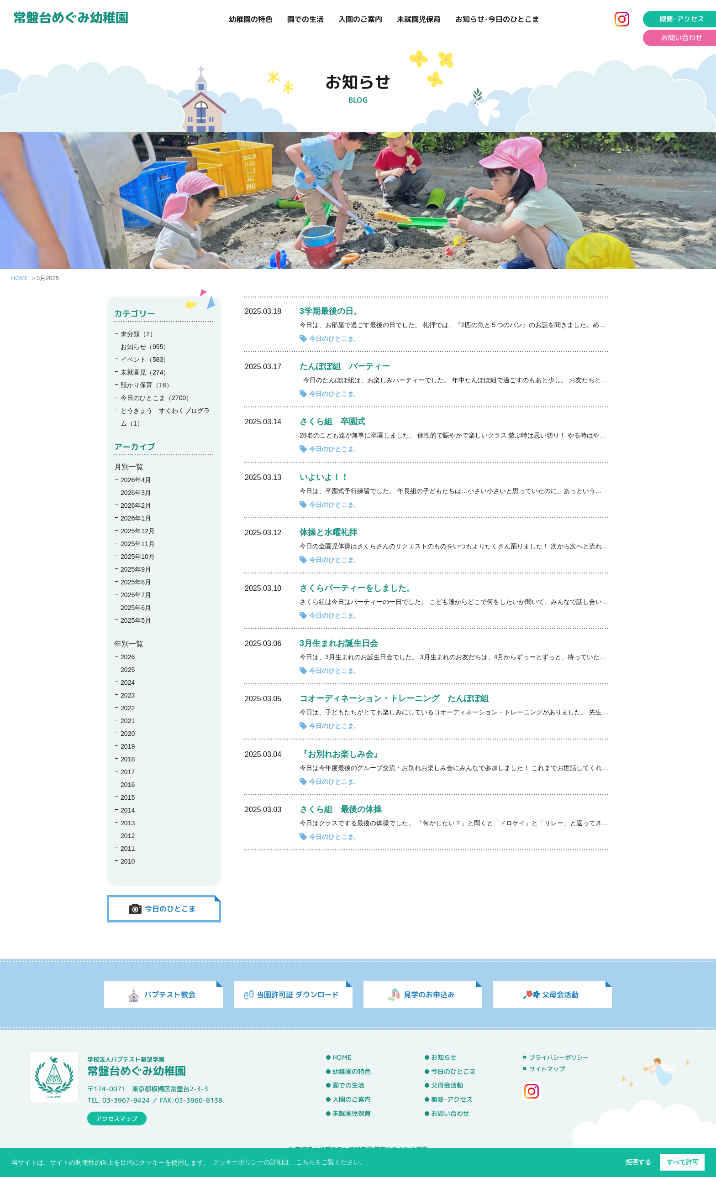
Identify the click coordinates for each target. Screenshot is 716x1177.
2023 (128, 695)
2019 (128, 746)
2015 (128, 797)
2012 (128, 835)
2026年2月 (136, 505)
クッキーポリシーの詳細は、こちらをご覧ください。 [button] (289, 1162)
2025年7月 (136, 595)
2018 (128, 759)
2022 (128, 708)
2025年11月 (138, 543)
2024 (128, 682)
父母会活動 (447, 1085)
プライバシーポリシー (559, 1057)
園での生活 (305, 19)
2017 (128, 772)
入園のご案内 (360, 19)
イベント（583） (145, 359)
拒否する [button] (638, 1162)
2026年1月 (136, 518)
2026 (128, 657)
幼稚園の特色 (251, 19)
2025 (128, 669)
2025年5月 (136, 620)
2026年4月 (136, 480)
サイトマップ (547, 1069)
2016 (128, 784)
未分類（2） (138, 334)
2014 (128, 810)
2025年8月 (136, 582)
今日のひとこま (331, 338)
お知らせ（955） (145, 346)
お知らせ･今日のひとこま (497, 19)
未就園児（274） (145, 372)
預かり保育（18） (147, 385)
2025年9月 (136, 569)
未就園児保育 (419, 19)
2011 (128, 848)
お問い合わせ (450, 1113)
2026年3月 (136, 492)
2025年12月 (138, 531)
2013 (128, 823)
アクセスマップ (116, 1118)
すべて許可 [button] (683, 1162)
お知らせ (444, 1057)
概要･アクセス (452, 1099)
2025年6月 (136, 607)
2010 (128, 861)
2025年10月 (138, 556)
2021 (128, 720)
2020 (128, 733)
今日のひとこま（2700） (156, 397)
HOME (20, 278)
